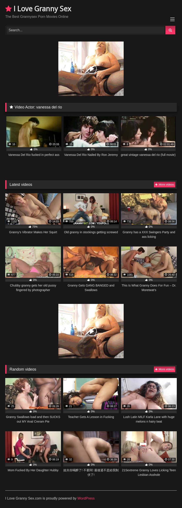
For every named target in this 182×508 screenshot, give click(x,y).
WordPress (86, 498)
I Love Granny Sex (38, 8)
